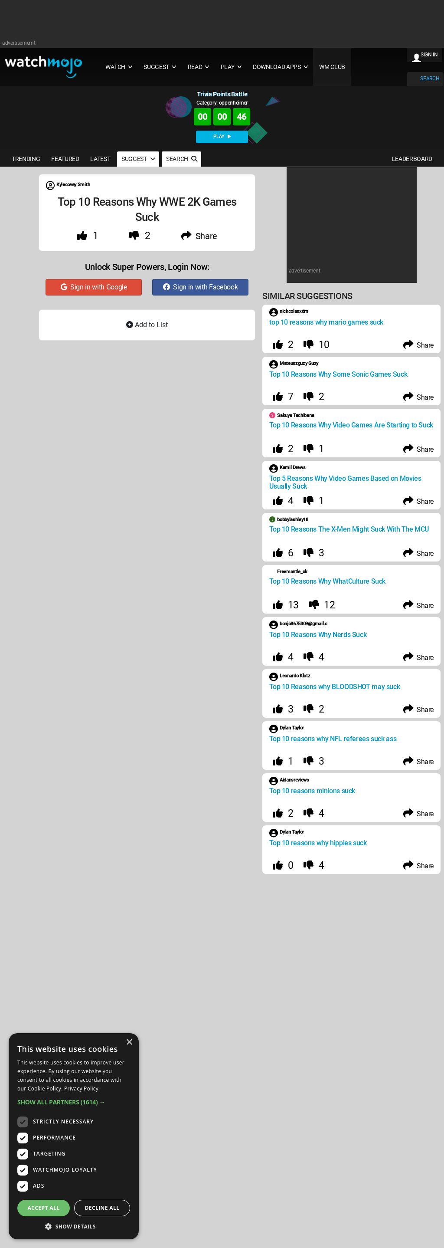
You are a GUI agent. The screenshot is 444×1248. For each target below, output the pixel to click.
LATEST (100, 158)
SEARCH (429, 79)
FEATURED (65, 158)
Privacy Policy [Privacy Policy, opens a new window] (81, 1088)
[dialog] (74, 1136)
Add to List (147, 325)
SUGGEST (138, 158)
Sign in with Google (94, 287)
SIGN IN (429, 55)
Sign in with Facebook (200, 287)
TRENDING (26, 158)
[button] (73, 1102)
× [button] (129, 1042)
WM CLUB (332, 67)
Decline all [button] (102, 1208)
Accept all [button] (44, 1208)
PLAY (222, 136)
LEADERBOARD (412, 158)
